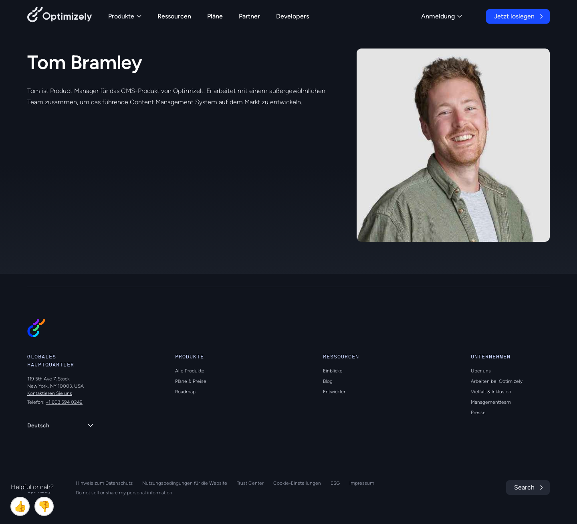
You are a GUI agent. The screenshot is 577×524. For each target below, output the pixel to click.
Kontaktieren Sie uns (49, 393)
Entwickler (334, 392)
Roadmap (185, 392)
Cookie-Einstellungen (297, 483)
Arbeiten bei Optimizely (497, 381)
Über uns (481, 371)
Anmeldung (441, 16)
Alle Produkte (189, 371)
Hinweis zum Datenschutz (104, 483)
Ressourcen (174, 16)
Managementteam (491, 402)
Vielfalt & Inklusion (491, 392)
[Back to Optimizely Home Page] (59, 16)
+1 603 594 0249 (64, 402)
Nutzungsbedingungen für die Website (184, 483)
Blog (328, 381)
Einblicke (333, 371)
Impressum (361, 483)
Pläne (215, 16)
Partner (249, 16)
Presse (478, 412)
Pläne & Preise (190, 381)
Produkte (124, 16)
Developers (292, 16)
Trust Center (250, 483)
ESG (335, 483)
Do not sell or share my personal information (124, 493)
